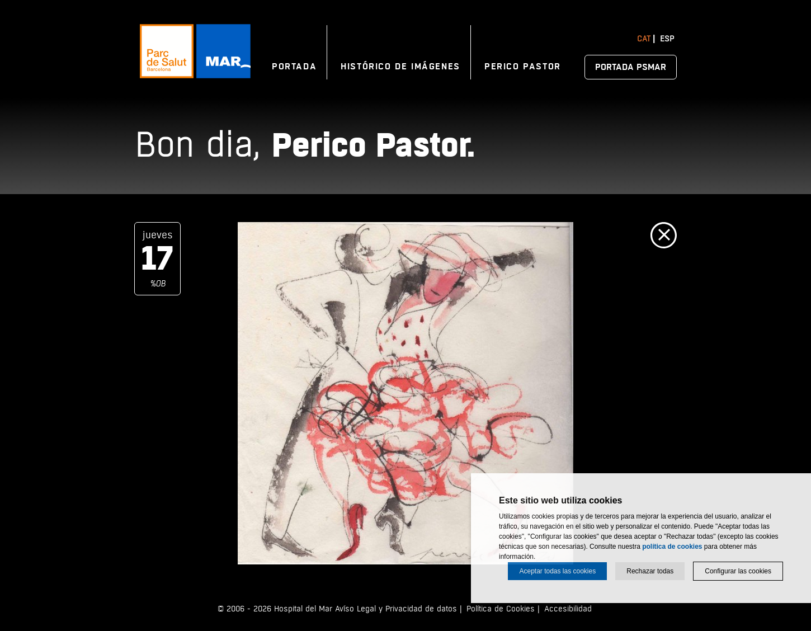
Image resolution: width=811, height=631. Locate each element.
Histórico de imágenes (400, 66)
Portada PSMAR (630, 67)
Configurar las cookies (738, 571)
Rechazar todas (649, 571)
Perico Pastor (522, 66)
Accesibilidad (568, 609)
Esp (667, 39)
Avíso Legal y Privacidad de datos (396, 609)
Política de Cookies (500, 609)
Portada (294, 66)
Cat (643, 39)
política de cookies (672, 546)
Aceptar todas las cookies (557, 571)
